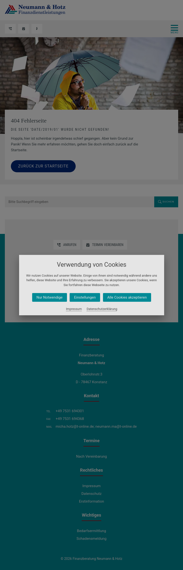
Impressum (74, 309)
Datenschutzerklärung (102, 309)
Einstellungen (85, 297)
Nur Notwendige (49, 297)
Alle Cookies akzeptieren (126, 297)
